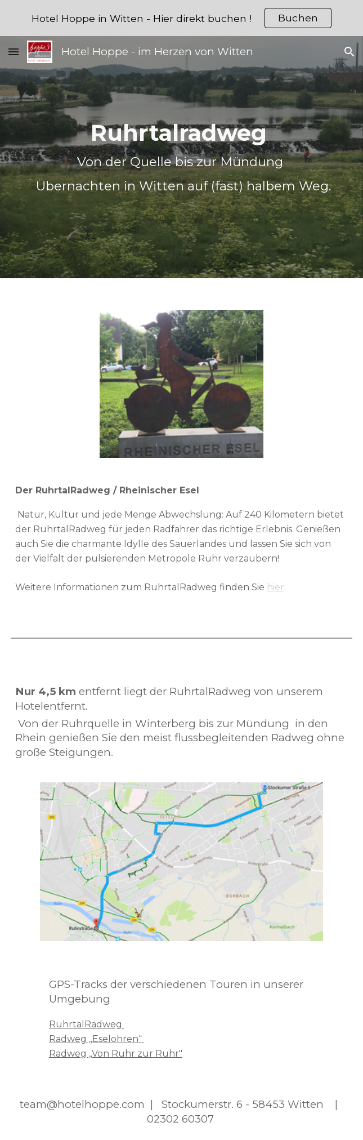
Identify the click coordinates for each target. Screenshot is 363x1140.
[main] (181, 157)
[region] (181, 18)
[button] (13, 51)
